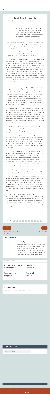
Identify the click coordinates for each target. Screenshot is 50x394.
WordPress (37, 390)
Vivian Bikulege (19, 21)
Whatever (35, 21)
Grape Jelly (31, 273)
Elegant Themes (21, 390)
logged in (15, 290)
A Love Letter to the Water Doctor (13, 266)
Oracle (29, 265)
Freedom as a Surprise (10, 274)
